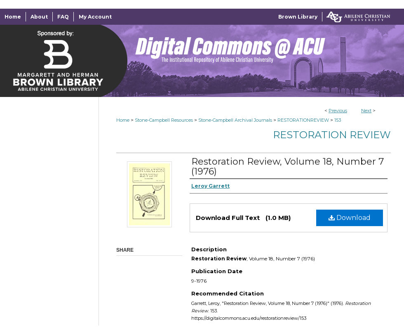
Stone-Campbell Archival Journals (235, 120)
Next (366, 110)
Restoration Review (332, 135)
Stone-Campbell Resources (164, 120)
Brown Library (297, 17)
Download (350, 218)
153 (337, 120)
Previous (338, 110)
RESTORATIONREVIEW (303, 120)
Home (122, 120)
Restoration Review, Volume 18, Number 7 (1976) (287, 166)
